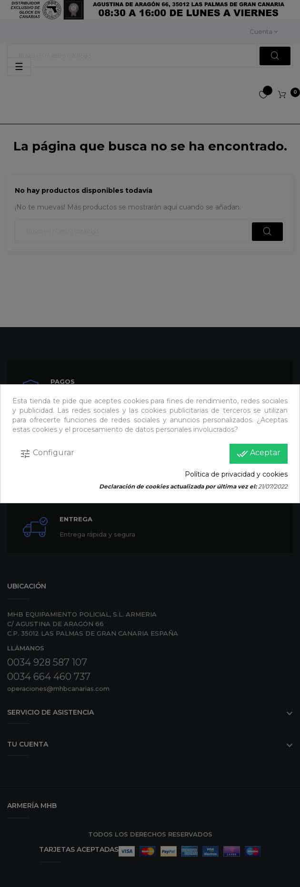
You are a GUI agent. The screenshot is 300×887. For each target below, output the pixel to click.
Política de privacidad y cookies (236, 474)
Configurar (47, 453)
